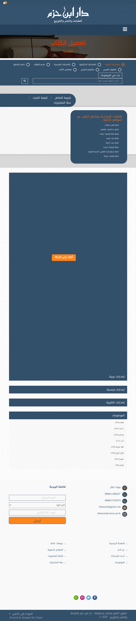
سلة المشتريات (62, 102)
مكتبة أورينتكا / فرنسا (111, 147)
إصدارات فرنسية (116, 389)
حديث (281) (119, 428)
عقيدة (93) (119, 459)
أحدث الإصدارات (118, 556)
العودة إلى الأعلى (21, 613)
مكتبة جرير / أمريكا (112, 142)
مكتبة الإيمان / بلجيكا (111, 156)
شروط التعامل (63, 97)
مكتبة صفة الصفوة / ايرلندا (109, 133)
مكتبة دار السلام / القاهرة (110, 129)
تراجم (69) (120, 465)
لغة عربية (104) (117, 447)
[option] (96, 158)
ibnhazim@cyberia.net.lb (108, 513)
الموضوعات (120, 562)
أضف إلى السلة (64, 257)
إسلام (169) (119, 435)
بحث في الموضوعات (110, 75)
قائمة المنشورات (55, 556)
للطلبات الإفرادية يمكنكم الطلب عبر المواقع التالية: (99, 118)
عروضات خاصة (57, 543)
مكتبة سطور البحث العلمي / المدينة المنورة (103, 151)
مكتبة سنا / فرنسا (112, 138)
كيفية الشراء (40, 97)
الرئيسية (68, 51)
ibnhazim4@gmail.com (109, 507)
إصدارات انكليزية (115, 402)
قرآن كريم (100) (117, 453)
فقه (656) (119, 422)
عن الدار (121, 549)
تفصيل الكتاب (68, 43)
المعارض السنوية (55, 549)
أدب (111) (120, 441)
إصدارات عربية (117, 376)
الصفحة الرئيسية (117, 543)
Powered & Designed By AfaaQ (26, 617)
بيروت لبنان (115, 487)
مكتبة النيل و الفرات (112, 125)
